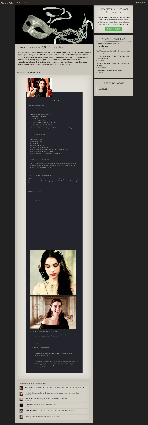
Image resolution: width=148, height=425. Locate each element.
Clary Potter (29, 399)
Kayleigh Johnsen (31, 404)
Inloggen (140, 2)
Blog (18, 2)
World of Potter (105, 89)
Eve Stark (28, 393)
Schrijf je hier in (113, 29)
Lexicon (25, 2)
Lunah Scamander (31, 410)
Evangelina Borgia (35, 72)
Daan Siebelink (30, 387)
